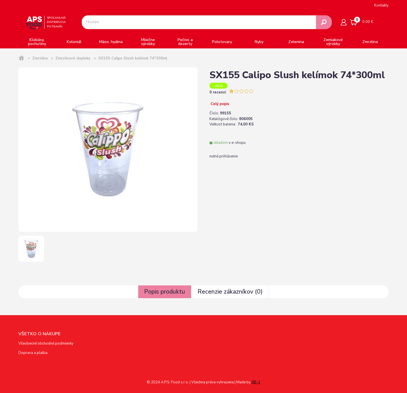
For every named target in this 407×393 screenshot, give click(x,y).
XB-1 (256, 382)
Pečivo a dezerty (185, 41)
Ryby (259, 41)
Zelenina (296, 41)
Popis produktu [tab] (164, 292)
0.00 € (361, 21)
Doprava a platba (32, 352)
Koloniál (74, 41)
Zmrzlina (370, 41)
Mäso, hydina (111, 41)
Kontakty (381, 5)
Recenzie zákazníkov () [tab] (230, 292)
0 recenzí (218, 92)
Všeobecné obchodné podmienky (45, 343)
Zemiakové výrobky (333, 41)
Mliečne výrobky (148, 41)
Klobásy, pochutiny (37, 41)
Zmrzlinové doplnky (72, 58)
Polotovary (222, 41)
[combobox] (199, 22)
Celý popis (219, 103)
